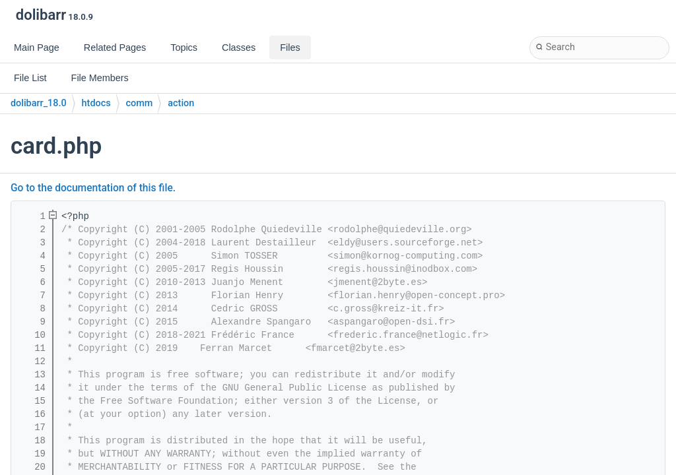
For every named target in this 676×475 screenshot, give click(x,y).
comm (139, 103)
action (181, 103)
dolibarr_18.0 (39, 103)
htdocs (96, 103)
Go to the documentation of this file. (93, 188)
